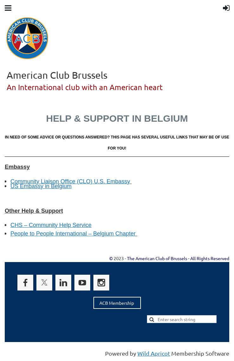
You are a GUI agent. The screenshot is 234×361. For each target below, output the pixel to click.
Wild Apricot (153, 353)
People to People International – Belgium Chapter (73, 233)
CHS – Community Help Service (51, 225)
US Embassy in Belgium (41, 186)
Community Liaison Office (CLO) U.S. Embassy (70, 181)
